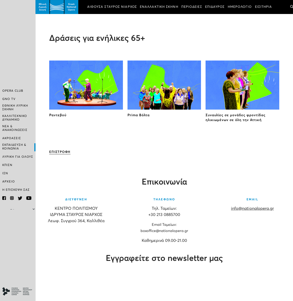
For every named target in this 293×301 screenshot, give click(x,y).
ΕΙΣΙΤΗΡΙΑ (263, 6)
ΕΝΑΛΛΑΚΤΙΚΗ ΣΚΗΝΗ (159, 6)
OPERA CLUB (12, 90)
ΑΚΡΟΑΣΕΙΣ (11, 138)
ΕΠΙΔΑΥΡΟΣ (215, 6)
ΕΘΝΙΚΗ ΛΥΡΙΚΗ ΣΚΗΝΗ (15, 107)
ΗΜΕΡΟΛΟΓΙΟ (240, 6)
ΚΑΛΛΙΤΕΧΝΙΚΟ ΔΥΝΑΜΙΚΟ (14, 118)
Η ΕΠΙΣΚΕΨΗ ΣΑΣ (16, 189)
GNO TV (9, 99)
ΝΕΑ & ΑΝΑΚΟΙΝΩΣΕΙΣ (14, 128)
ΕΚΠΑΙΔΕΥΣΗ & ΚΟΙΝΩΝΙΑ (14, 147)
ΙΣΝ (5, 173)
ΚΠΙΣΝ (7, 165)
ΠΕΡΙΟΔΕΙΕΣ (191, 6)
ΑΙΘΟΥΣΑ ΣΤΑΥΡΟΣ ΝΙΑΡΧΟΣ (112, 6)
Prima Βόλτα (139, 115)
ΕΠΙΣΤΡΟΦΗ (60, 152)
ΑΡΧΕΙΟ (8, 181)
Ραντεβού (57, 115)
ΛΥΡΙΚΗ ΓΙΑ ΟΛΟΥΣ (17, 156)
